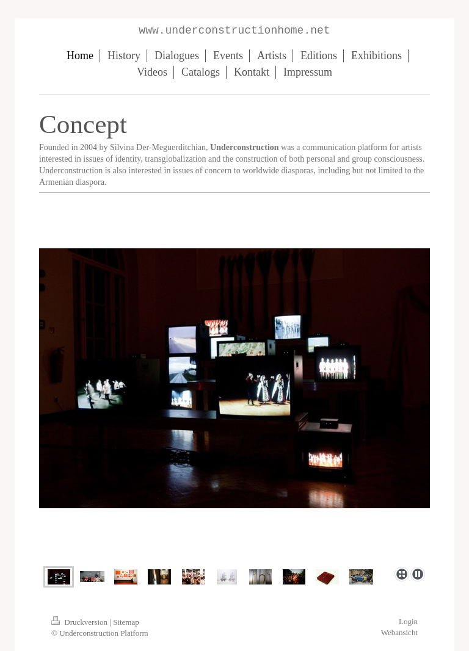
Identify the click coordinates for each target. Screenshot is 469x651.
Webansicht (399, 632)
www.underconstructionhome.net (234, 30)
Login (408, 621)
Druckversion (80, 622)
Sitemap (126, 622)
